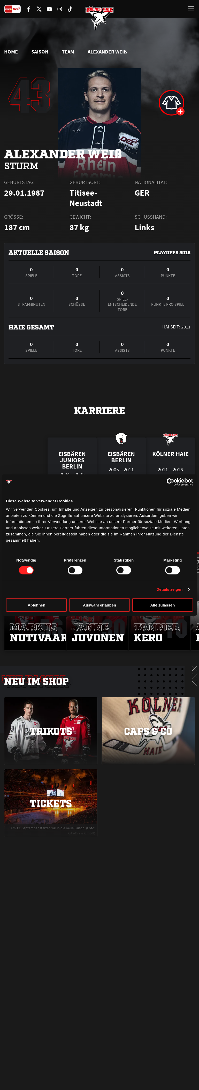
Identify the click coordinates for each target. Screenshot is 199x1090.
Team (68, 52)
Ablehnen (36, 605)
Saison (39, 52)
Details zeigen (169, 589)
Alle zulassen (162, 605)
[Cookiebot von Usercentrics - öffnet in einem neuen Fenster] (170, 482)
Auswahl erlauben (99, 605)
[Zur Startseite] (99, 18)
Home (11, 52)
